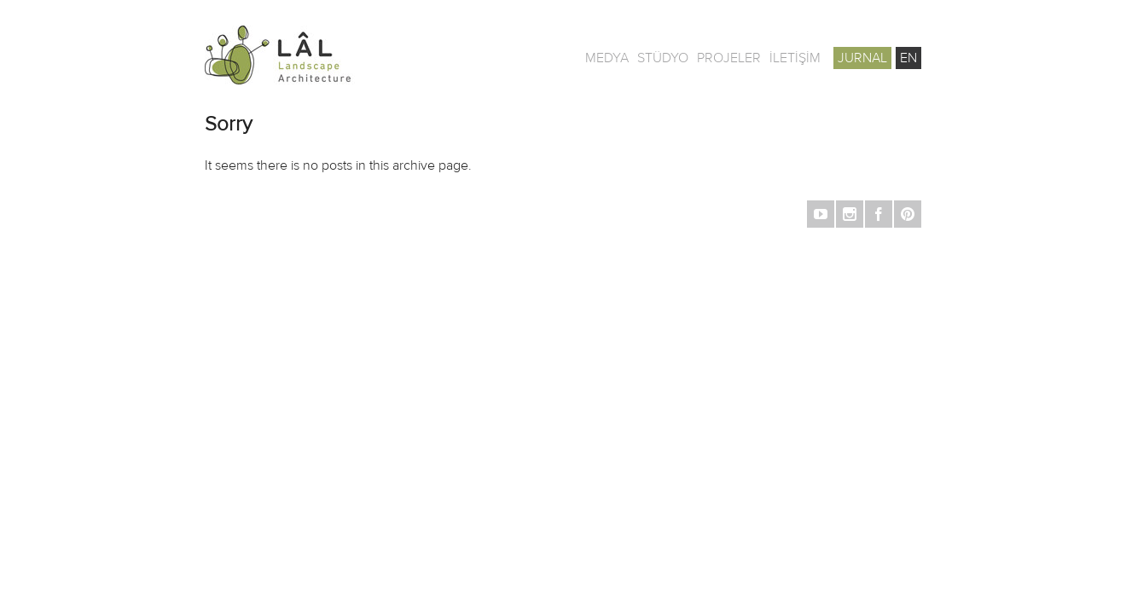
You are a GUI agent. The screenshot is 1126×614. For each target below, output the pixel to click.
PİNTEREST (907, 214)
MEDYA (607, 58)
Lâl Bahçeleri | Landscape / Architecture (333, 55)
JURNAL (862, 58)
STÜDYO (662, 58)
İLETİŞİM (795, 58)
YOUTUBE (820, 214)
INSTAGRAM (849, 214)
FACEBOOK (878, 214)
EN (908, 58)
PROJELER (729, 58)
